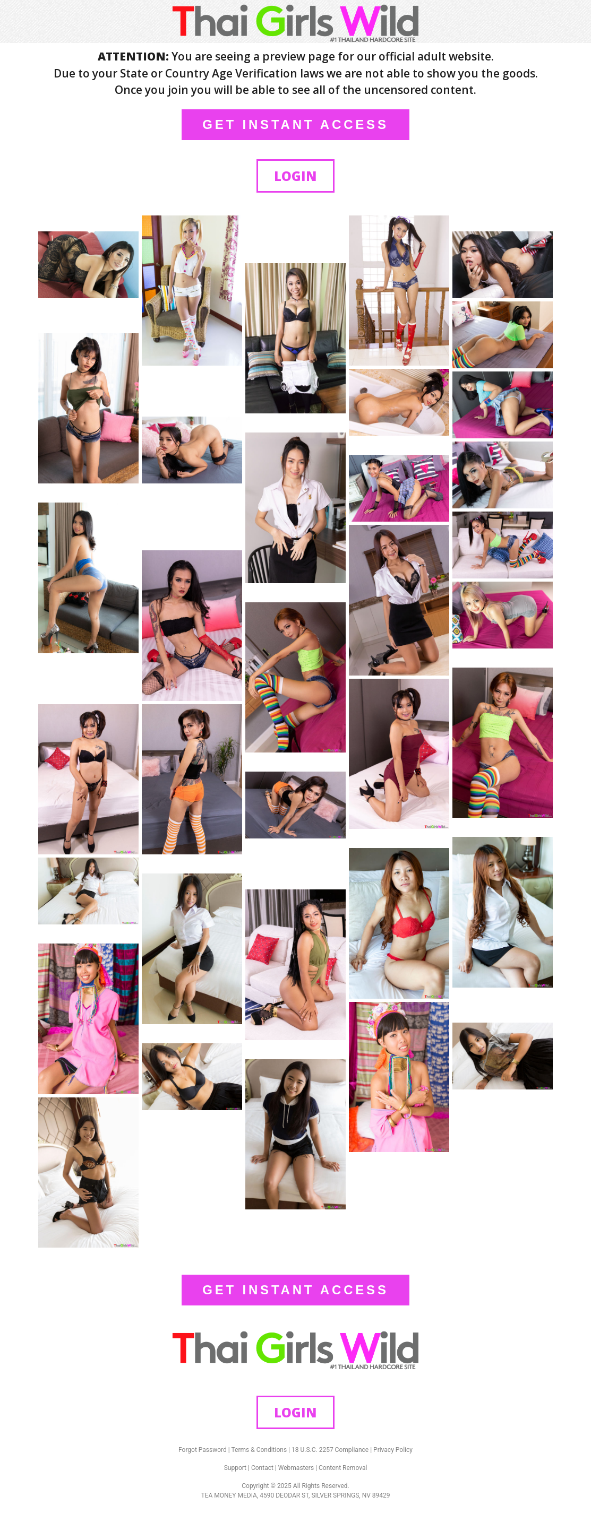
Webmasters (296, 1468)
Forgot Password (202, 1450)
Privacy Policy (393, 1450)
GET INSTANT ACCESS (295, 124)
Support (235, 1468)
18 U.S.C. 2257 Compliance (330, 1450)
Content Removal (343, 1468)
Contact (262, 1468)
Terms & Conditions (259, 1450)
